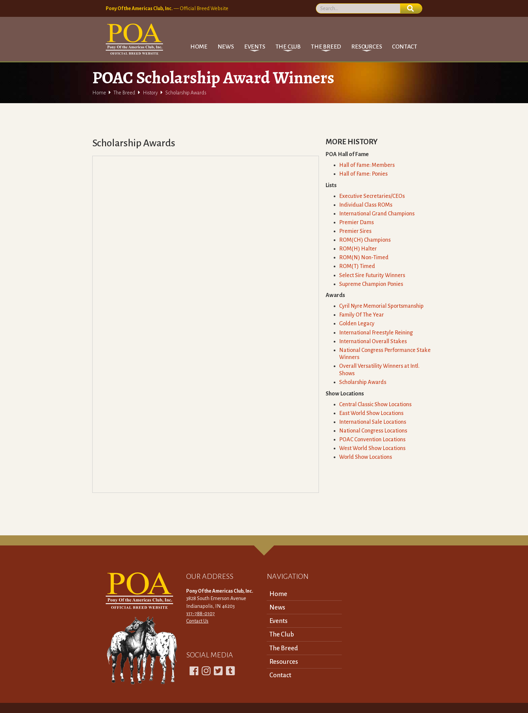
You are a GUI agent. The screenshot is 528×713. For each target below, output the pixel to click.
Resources (283, 661)
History (150, 92)
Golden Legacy (356, 324)
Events (278, 620)
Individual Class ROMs (365, 205)
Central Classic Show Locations (375, 405)
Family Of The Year (361, 315)
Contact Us (197, 621)
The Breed (124, 92)
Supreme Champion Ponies (371, 284)
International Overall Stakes (373, 341)
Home (198, 46)
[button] (254, 46)
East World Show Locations (371, 413)
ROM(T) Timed (357, 266)
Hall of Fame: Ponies (363, 174)
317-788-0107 (200, 613)
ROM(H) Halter (358, 249)
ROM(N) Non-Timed (364, 258)
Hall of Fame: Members (367, 165)
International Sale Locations (372, 422)
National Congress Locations (373, 431)
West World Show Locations (372, 448)
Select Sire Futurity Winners (372, 275)
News (226, 46)
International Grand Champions (377, 214)
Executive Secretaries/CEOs (372, 196)
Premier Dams (356, 222)
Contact (404, 46)
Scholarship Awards (362, 382)
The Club (281, 634)
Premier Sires (355, 231)
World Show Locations (365, 457)
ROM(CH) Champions (365, 240)
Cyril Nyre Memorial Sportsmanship (381, 306)
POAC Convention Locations (372, 440)
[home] (134, 39)
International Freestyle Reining (376, 333)
